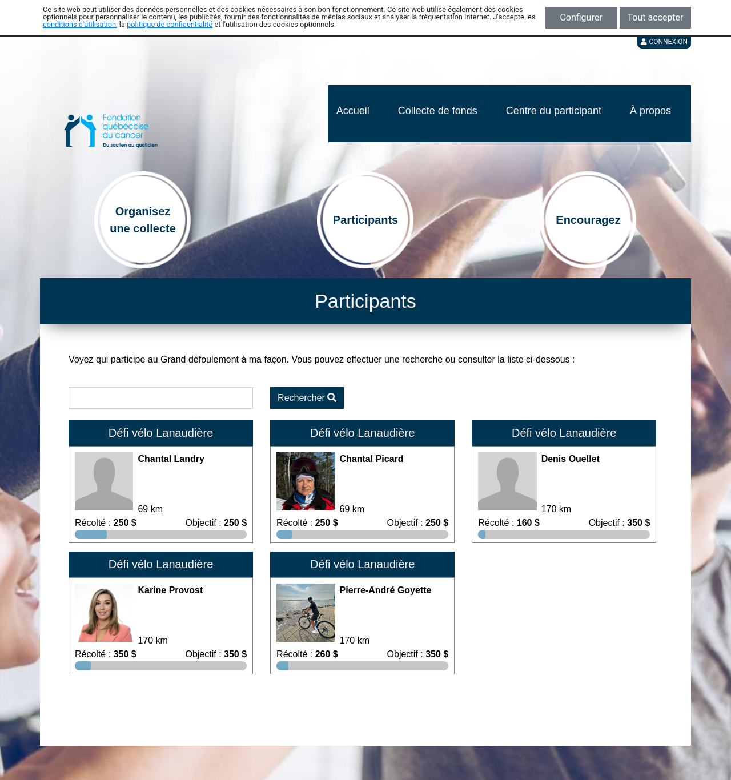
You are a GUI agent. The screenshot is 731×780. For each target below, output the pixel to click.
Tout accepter (656, 17)
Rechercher (307, 398)
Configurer (581, 17)
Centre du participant (553, 110)
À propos (650, 110)
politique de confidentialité (169, 24)
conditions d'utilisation (79, 24)
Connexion (664, 42)
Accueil (352, 110)
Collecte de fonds (437, 110)
